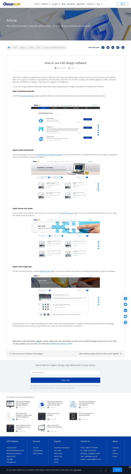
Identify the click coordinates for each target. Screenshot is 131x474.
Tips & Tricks (58, 456)
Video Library (58, 453)
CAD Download (38, 451)
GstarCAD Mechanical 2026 (15, 451)
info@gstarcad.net (94, 453)
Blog (63, 4)
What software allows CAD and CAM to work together (99, 354)
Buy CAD (36, 448)
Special (56, 459)
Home (37, 4)
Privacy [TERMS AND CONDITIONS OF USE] (114, 456)
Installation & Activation (61, 448)
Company (115, 448)
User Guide (57, 451)
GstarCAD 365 (11, 456)
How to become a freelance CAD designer (27, 354)
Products (45, 4)
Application (81, 4)
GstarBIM (10, 459)
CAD (38, 48)
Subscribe (65, 380)
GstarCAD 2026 (11, 448)
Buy (99, 4)
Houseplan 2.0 (11, 462)
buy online (67, 343)
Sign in (122, 4)
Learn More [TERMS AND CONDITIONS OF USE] (77, 470)
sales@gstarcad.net (91, 456)
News (114, 451)
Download (71, 4)
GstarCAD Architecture (14, 453)
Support (56, 4)
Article (31, 48)
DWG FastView (37, 453)
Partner (91, 4)
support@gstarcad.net (94, 459)
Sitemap (115, 453)
